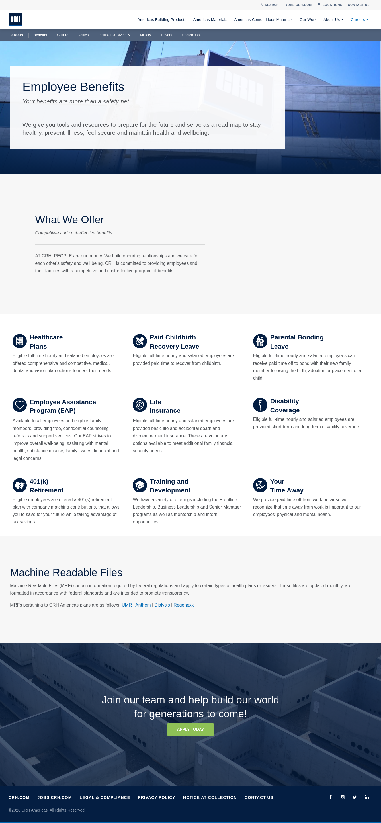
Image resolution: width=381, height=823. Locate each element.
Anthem (143, 605)
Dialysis (162, 605)
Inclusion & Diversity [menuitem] (114, 35)
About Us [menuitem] (331, 19)
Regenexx (184, 605)
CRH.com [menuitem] (19, 797)
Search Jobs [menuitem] (191, 35)
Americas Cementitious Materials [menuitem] (263, 19)
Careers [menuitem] (358, 19)
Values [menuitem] (83, 35)
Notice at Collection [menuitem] (210, 797)
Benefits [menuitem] (40, 35)
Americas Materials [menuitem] (210, 19)
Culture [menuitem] (62, 35)
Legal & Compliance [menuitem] (105, 797)
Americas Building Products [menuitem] (162, 19)
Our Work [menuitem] (308, 19)
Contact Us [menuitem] (259, 797)
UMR (127, 605)
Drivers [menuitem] (166, 35)
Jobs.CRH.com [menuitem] (54, 797)
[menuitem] (298, 5)
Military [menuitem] (145, 35)
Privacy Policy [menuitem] (156, 797)
